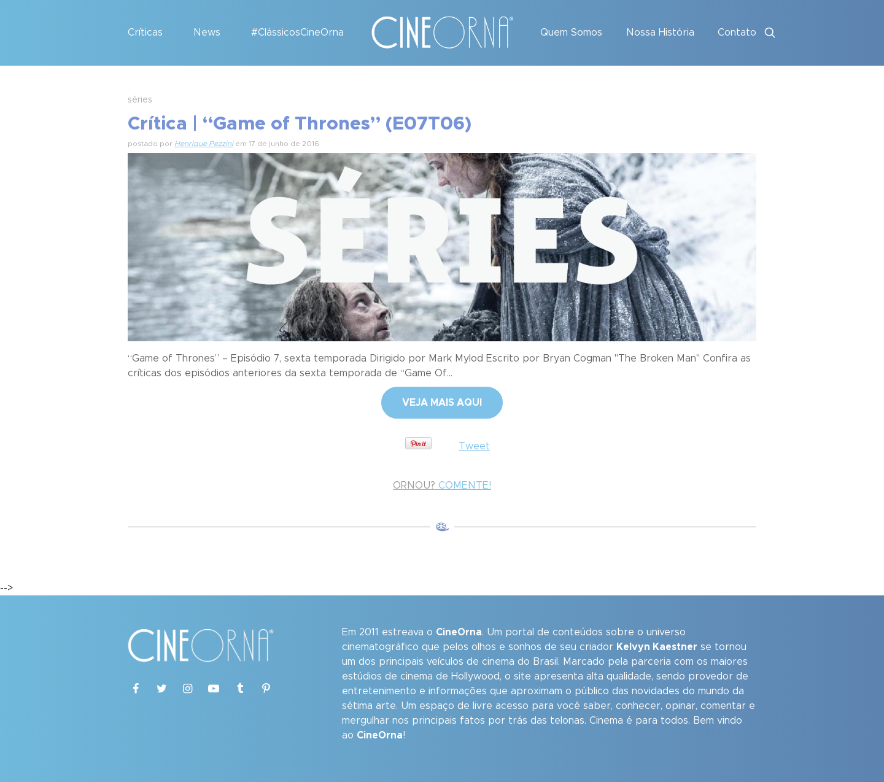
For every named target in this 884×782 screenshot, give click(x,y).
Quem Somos (571, 32)
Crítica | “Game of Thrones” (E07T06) (299, 124)
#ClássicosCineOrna (297, 32)
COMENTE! (442, 485)
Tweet (474, 446)
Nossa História (660, 32)
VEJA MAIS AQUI (442, 403)
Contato (737, 32)
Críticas (145, 32)
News (206, 32)
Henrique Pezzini (203, 143)
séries (140, 100)
